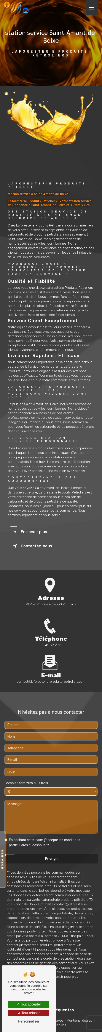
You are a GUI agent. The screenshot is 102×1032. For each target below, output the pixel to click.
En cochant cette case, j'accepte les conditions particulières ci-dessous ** (44, 837)
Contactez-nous (31, 546)
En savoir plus (29, 532)
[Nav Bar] (92, 7)
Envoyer (52, 853)
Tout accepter (28, 1004)
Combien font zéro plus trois (26, 778)
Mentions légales (79, 1021)
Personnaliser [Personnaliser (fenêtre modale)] (28, 1021)
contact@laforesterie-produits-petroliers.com (51, 676)
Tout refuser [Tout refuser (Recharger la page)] (29, 1013)
